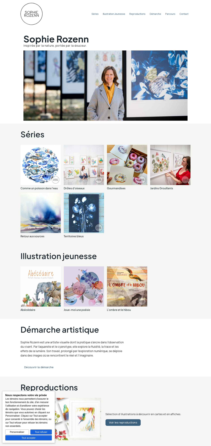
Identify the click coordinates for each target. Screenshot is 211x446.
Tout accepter (29, 438)
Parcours (170, 14)
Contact (183, 14)
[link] (41, 167)
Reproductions (137, 14)
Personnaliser (17, 432)
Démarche (155, 14)
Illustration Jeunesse (114, 14)
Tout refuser (41, 432)
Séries (95, 14)
